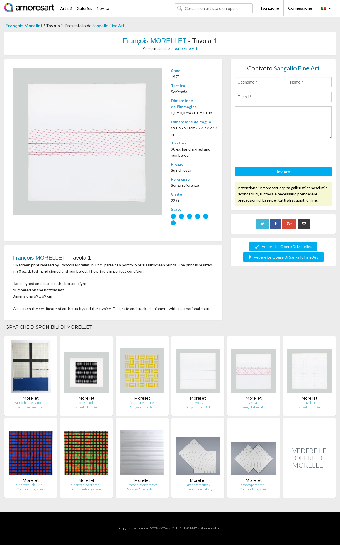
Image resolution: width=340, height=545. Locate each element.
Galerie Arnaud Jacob (30, 407)
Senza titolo (86, 403)
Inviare (283, 171)
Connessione (300, 8)
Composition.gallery (30, 489)
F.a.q (218, 528)
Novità (102, 8)
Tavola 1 (253, 403)
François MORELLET (154, 41)
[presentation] (277, 153)
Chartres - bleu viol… (30, 485)
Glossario (206, 528)
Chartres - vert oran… (86, 485)
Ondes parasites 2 (198, 485)
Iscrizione (270, 8)
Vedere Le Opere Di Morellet (283, 246)
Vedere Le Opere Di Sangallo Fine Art (283, 257)
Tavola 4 (309, 403)
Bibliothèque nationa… (31, 403)
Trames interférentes (142, 485)
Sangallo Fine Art (108, 25)
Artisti (66, 8)
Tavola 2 (198, 403)
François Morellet (24, 25)
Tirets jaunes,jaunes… (142, 403)
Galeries (84, 8)
